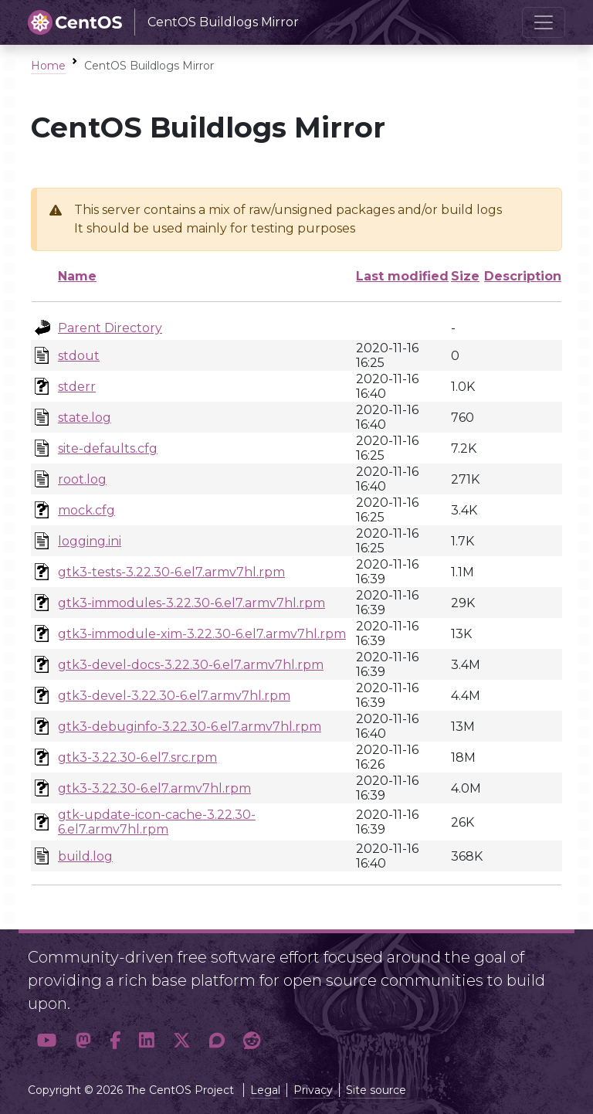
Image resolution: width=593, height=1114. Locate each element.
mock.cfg (86, 510)
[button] (47, 1041)
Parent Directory (110, 328)
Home (48, 66)
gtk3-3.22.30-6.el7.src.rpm (137, 757)
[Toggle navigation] (543, 22)
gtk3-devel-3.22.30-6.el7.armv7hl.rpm (174, 695)
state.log (84, 417)
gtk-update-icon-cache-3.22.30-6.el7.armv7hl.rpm (157, 822)
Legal (265, 1090)
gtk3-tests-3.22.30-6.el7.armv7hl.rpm (171, 572)
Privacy (313, 1090)
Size (465, 276)
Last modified (402, 276)
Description (522, 276)
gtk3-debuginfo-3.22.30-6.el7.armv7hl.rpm (189, 726)
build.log (85, 856)
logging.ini (89, 541)
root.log (82, 479)
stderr (77, 386)
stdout (79, 355)
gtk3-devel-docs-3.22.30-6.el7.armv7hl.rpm (191, 664)
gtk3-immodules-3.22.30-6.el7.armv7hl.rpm (191, 603)
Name (77, 276)
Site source (376, 1090)
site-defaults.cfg (108, 448)
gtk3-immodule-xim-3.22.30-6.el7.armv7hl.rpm (202, 634)
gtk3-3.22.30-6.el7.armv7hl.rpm (154, 788)
